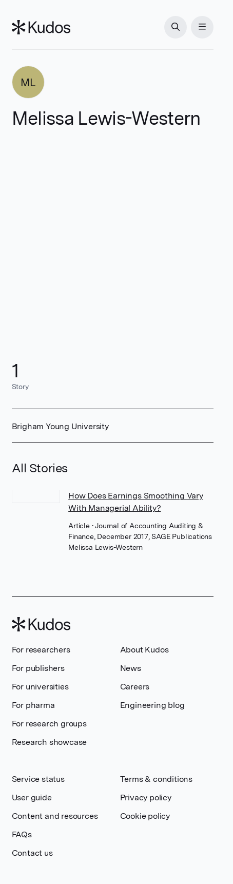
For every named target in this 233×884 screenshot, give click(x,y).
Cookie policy (145, 816)
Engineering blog (152, 705)
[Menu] (202, 27)
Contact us (32, 853)
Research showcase (49, 742)
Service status (38, 779)
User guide (32, 797)
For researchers (41, 650)
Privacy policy (145, 797)
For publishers (38, 668)
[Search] (175, 27)
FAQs (22, 834)
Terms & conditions (156, 779)
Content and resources (55, 816)
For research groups (49, 723)
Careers (135, 686)
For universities (40, 686)
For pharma (33, 705)
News (130, 668)
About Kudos (144, 650)
